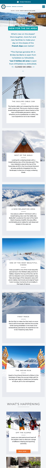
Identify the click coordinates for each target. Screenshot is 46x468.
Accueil (13, 10)
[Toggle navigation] (43, 6)
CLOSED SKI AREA (23, 67)
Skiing (17, 10)
